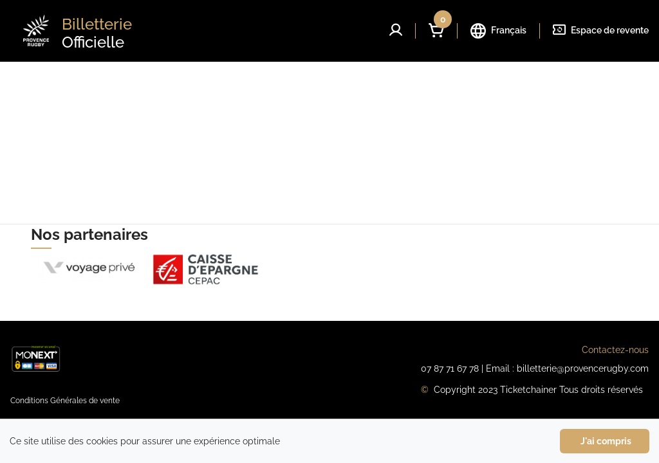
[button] (395, 29)
